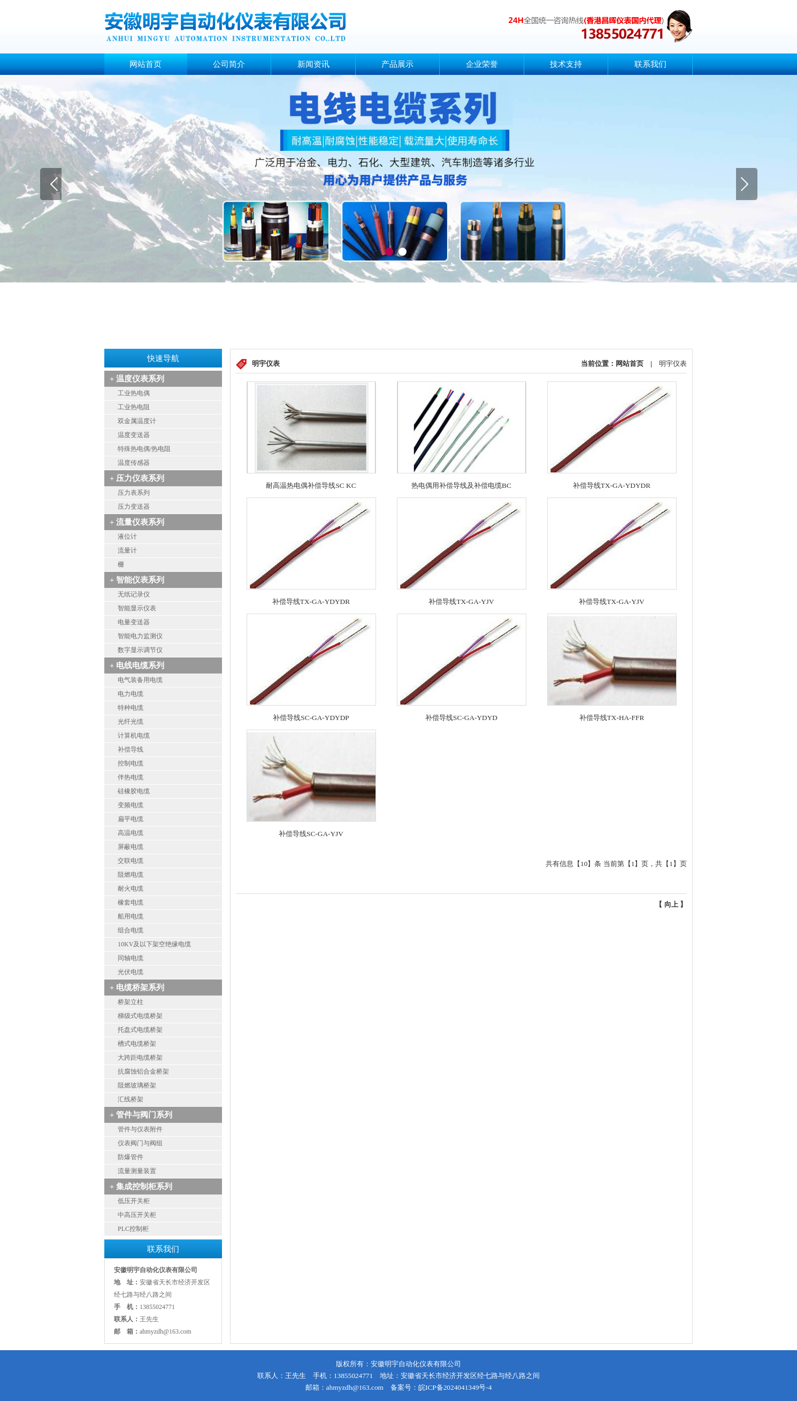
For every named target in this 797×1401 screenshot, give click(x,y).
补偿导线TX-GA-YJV (461, 602)
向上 (671, 904)
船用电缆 (130, 916)
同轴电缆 (130, 958)
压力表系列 (134, 492)
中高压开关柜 (137, 1215)
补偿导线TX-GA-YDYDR (611, 485)
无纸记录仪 (134, 594)
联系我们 (650, 64)
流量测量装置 (137, 1171)
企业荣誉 (482, 64)
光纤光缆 (130, 721)
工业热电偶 (134, 393)
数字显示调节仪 (140, 650)
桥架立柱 (130, 1002)
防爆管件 (130, 1157)
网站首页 (145, 64)
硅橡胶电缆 (134, 791)
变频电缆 (130, 805)
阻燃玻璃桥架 (137, 1085)
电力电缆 (130, 694)
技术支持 (566, 64)
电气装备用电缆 (140, 680)
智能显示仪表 (137, 608)
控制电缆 (130, 763)
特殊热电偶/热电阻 (144, 449)
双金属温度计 (137, 421)
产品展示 (397, 64)
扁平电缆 (130, 819)
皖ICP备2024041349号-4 (455, 1387)
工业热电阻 (134, 407)
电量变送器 (134, 622)
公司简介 (229, 64)
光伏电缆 (130, 972)
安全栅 (127, 564)
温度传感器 (134, 462)
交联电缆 (130, 860)
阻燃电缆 (130, 874)
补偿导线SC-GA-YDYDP (311, 718)
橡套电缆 (130, 902)
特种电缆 (130, 707)
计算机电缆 (134, 735)
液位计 (127, 536)
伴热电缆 (130, 777)
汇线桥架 (130, 1099)
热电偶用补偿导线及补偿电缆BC (461, 485)
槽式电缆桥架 (137, 1043)
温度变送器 (134, 435)
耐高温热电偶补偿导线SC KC (311, 485)
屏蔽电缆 (130, 847)
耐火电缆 (130, 888)
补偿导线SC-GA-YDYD (461, 718)
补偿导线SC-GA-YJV (311, 834)
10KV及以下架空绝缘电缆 (154, 944)
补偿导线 (130, 749)
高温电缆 (130, 833)
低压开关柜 (134, 1201)
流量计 (127, 550)
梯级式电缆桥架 (140, 1016)
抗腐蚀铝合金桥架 (143, 1071)
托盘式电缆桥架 (140, 1029)
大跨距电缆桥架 (140, 1057)
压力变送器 (134, 506)
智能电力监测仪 (140, 636)
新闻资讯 (313, 64)
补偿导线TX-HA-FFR (612, 718)
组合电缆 (130, 930)
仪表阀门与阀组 (140, 1143)
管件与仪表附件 (140, 1129)
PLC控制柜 (133, 1228)
